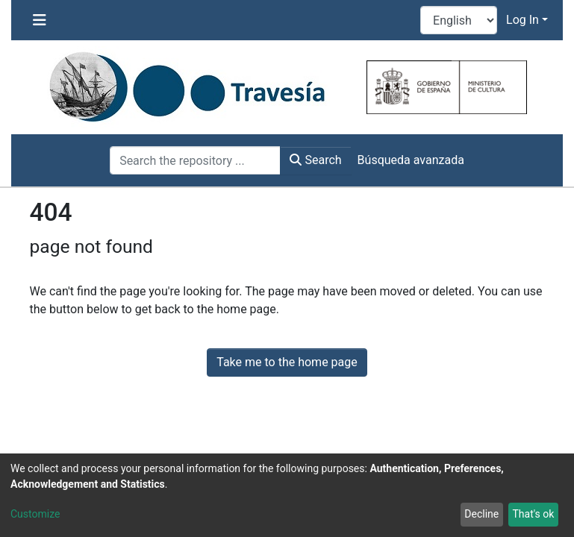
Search (315, 160)
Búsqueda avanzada (411, 160)
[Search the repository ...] (195, 160)
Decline (481, 514)
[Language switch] (458, 20)
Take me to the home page (287, 362)
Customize (35, 514)
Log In (522, 20)
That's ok (533, 514)
